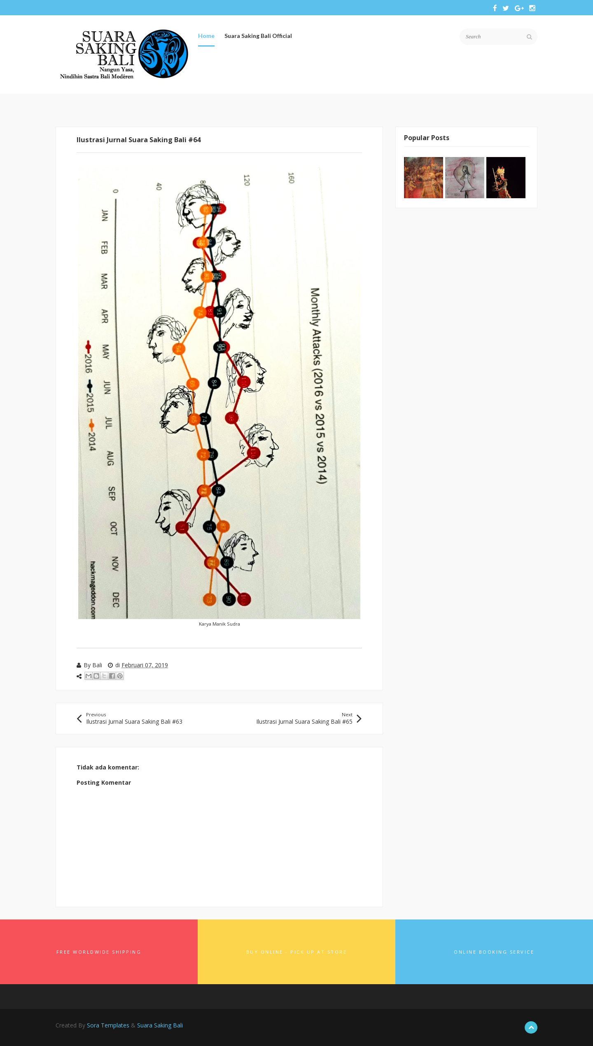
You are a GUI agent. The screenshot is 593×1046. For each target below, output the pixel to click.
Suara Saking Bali (160, 1025)
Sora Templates (108, 1025)
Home (206, 35)
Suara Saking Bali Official (258, 35)
